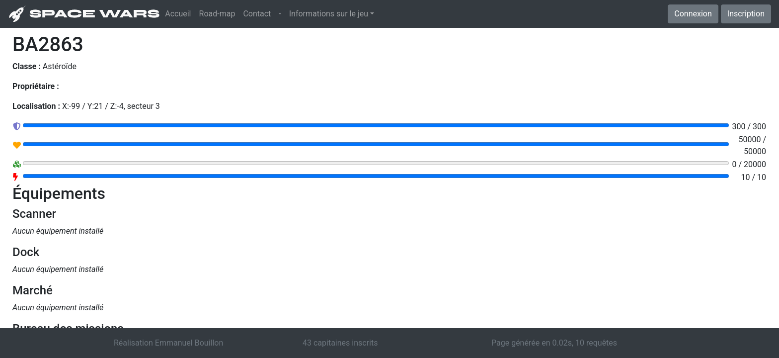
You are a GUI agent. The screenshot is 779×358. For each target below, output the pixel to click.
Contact (257, 13)
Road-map (217, 13)
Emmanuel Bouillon (189, 343)
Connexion (692, 13)
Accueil (180, 12)
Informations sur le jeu (328, 13)
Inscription (746, 13)
